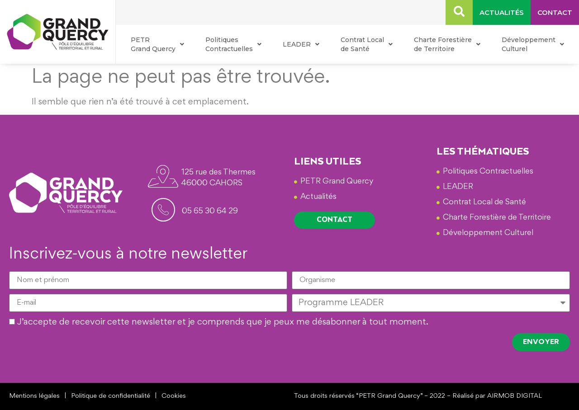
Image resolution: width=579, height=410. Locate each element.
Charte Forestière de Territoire (447, 44)
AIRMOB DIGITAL (514, 396)
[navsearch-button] (459, 12)
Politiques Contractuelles (233, 44)
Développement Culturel (533, 44)
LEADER (301, 44)
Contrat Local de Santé (367, 44)
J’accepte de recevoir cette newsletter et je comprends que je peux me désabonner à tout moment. (222, 323)
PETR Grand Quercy (157, 44)
